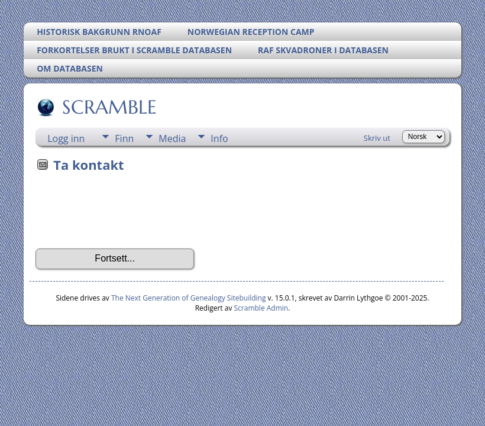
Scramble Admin (261, 308)
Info (219, 138)
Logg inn (66, 138)
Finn (124, 138)
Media (172, 138)
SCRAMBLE (108, 107)
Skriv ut (377, 138)
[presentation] (125, 214)
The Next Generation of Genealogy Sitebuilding (188, 298)
